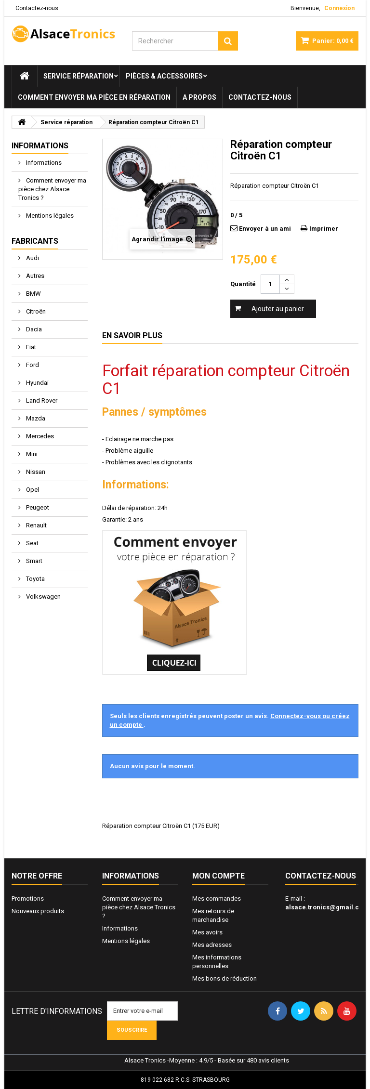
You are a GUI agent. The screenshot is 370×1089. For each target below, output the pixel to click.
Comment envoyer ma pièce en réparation (94, 97)
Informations (40, 145)
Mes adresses (212, 944)
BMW (33, 293)
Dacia (33, 329)
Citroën (35, 311)
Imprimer (323, 228)
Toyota (35, 578)
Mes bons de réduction (224, 978)
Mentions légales (49, 215)
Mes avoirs (207, 932)
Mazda (35, 418)
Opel (32, 489)
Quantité (243, 284)
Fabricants (35, 241)
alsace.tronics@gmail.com (327, 907)
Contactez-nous (36, 8)
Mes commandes (216, 898)
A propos (199, 97)
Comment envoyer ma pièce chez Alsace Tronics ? (52, 189)
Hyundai (37, 382)
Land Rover (41, 400)
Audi (32, 258)
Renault (36, 525)
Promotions (28, 898)
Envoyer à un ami (265, 228)
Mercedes (39, 436)
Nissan (35, 471)
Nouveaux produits (38, 911)
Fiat (30, 347)
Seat (32, 543)
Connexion (339, 8)
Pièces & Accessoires (164, 76)
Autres (34, 275)
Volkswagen (43, 596)
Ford (32, 364)
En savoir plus (132, 335)
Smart (33, 560)
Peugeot (37, 507)
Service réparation (78, 76)
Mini (31, 454)
